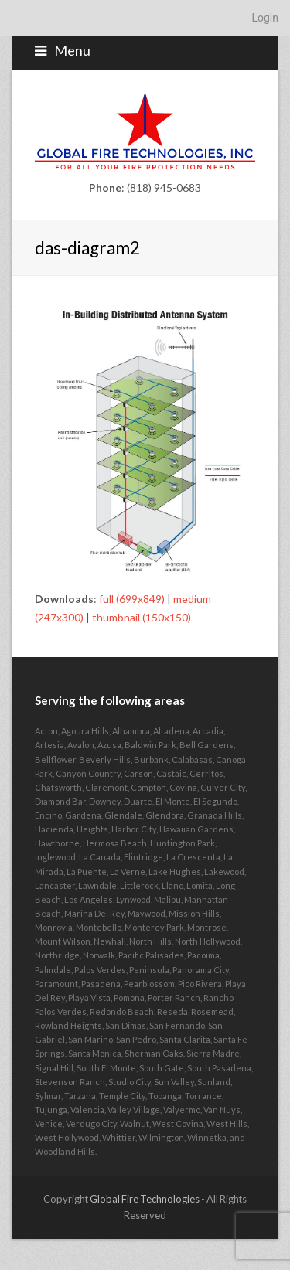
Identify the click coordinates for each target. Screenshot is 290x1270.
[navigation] (145, 18)
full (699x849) (132, 598)
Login (264, 18)
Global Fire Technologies (145, 1199)
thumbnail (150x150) (141, 617)
